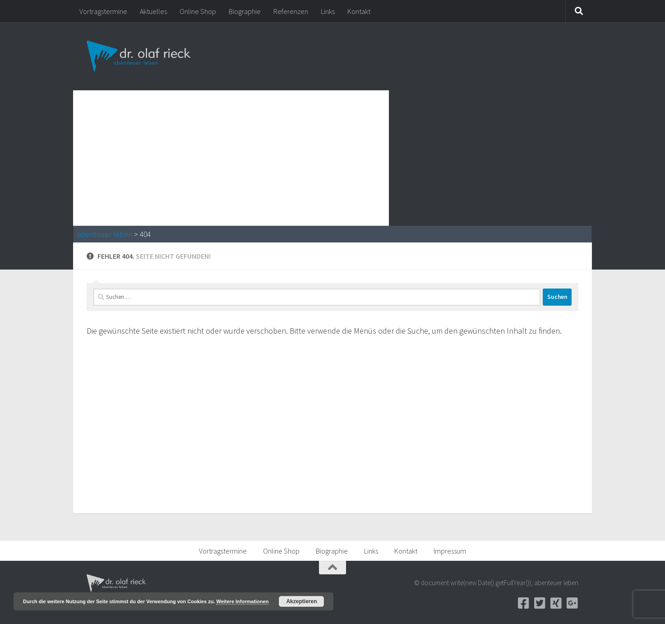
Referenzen (290, 11)
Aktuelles (153, 11)
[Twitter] (539, 603)
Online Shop (198, 11)
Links (328, 11)
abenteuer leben (105, 234)
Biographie (245, 11)
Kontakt (358, 11)
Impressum (450, 550)
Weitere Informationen (242, 601)
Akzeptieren (301, 601)
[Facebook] (523, 603)
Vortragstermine (103, 11)
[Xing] (556, 603)
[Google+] (572, 603)
